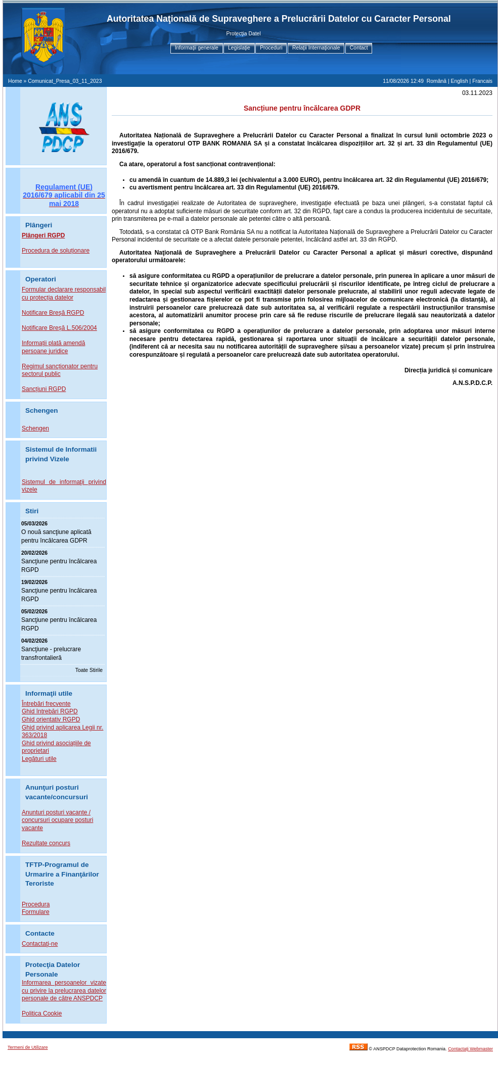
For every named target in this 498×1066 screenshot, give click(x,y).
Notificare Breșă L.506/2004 (59, 327)
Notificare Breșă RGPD (53, 312)
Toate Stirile (89, 670)
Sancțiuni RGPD (44, 389)
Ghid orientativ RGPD (51, 719)
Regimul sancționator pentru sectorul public (60, 370)
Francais (482, 81)
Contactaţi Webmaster (470, 1048)
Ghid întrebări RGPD (50, 711)
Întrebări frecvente (46, 703)
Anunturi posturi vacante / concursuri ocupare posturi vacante (57, 820)
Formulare (36, 911)
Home (15, 81)
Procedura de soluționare (55, 250)
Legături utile (39, 758)
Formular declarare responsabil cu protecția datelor (64, 293)
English (459, 81)
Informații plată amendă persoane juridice (53, 347)
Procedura (36, 904)
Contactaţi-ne (40, 943)
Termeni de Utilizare (28, 1047)
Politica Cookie (42, 1013)
